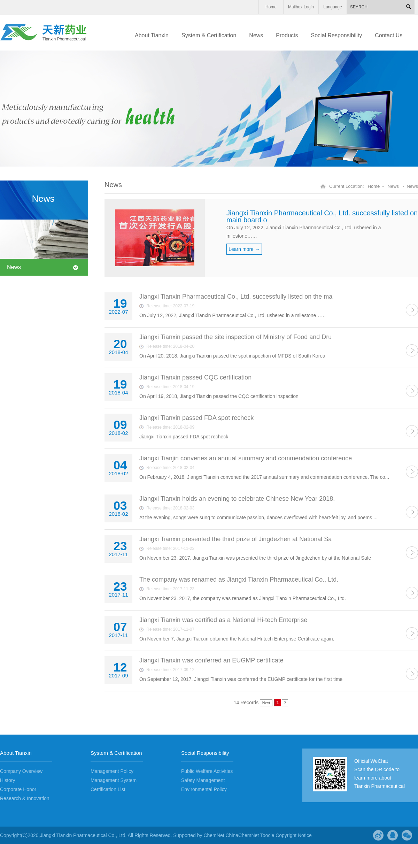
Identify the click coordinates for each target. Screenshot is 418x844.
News (14, 267)
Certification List (108, 789)
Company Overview (21, 771)
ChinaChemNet (242, 835)
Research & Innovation (24, 798)
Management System (114, 780)
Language (332, 7)
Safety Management (203, 780)
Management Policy (112, 771)
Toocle (267, 835)
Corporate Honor (18, 789)
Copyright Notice (294, 835)
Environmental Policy (204, 789)
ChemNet (213, 835)
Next (266, 702)
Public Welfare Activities (207, 771)
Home (271, 7)
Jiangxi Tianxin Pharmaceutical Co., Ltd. (83, 835)
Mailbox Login (301, 7)
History (7, 780)
